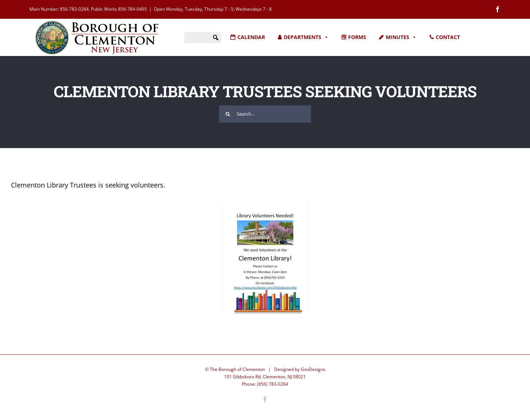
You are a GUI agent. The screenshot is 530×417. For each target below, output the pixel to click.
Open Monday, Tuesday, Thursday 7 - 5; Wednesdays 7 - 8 (213, 9)
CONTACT (448, 37)
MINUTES (401, 37)
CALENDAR (251, 37)
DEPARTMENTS (306, 37)
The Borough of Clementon (237, 363)
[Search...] (265, 108)
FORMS (357, 37)
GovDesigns (313, 363)
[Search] (227, 108)
